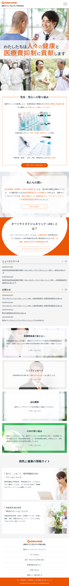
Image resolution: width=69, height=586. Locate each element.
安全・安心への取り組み (34, 165)
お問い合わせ (34, 570)
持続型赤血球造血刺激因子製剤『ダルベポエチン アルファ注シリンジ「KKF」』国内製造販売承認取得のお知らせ (34, 281)
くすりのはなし (34, 554)
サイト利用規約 (21, 580)
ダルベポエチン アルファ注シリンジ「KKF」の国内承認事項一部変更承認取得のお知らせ (32, 298)
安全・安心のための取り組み (34, 560)
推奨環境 (30, 580)
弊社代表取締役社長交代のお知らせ (14, 313)
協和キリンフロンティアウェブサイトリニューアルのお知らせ (23, 320)
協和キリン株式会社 (34, 575)
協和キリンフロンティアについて (34, 549)
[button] (65, 4)
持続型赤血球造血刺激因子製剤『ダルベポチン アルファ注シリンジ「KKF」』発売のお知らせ (33, 271)
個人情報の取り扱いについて (43, 580)
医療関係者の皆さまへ (34, 565)
